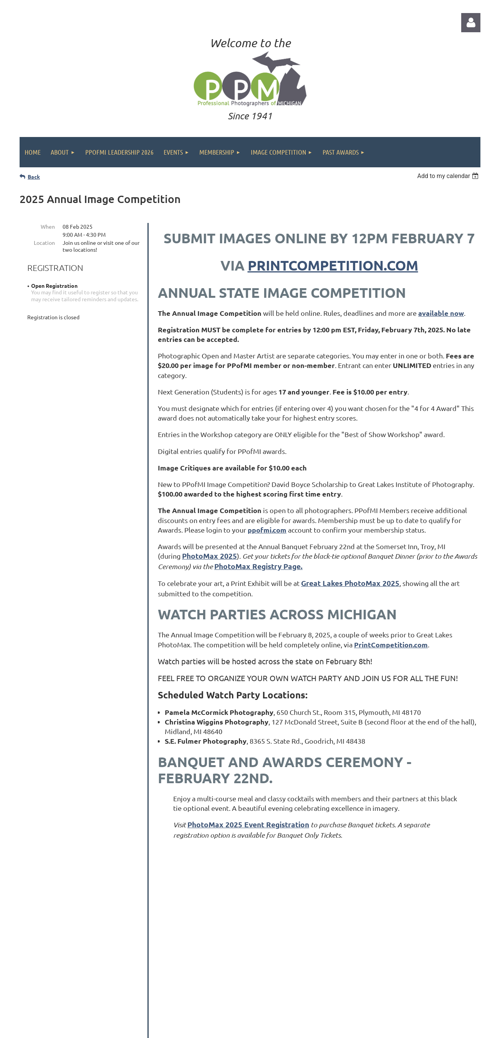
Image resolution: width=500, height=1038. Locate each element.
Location (44, 242)
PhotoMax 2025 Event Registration (248, 824)
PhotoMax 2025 (209, 556)
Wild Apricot (388, 1028)
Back (34, 176)
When (48, 226)
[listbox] (448, 176)
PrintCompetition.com (333, 265)
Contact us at (370, 977)
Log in (470, 22)
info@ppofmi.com (413, 977)
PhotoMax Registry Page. (258, 566)
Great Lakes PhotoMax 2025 (350, 583)
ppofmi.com (267, 529)
